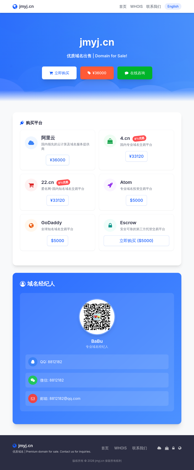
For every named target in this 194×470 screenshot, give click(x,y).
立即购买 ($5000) (136, 240)
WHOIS (136, 6)
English (173, 6)
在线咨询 (135, 73)
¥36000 (97, 73)
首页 (123, 6)
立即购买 (59, 73)
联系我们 (153, 6)
